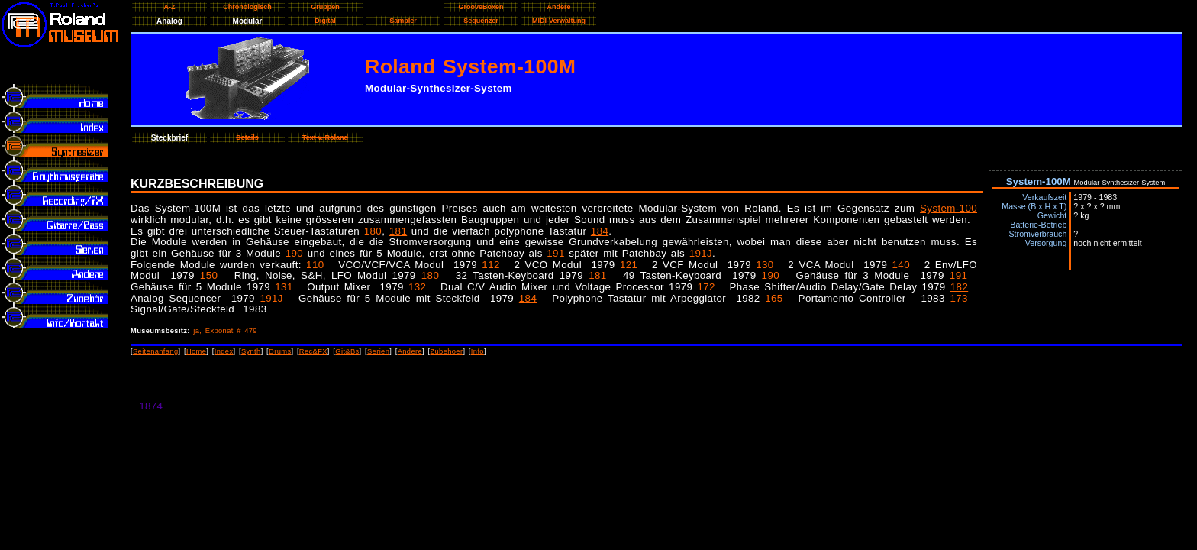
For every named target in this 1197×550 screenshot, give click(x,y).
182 (959, 287)
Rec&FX (313, 351)
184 (599, 231)
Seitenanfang (156, 351)
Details (247, 137)
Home (196, 351)
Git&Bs (347, 351)
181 (398, 231)
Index (224, 351)
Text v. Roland (325, 137)
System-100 (948, 208)
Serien (378, 351)
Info (477, 351)
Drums (280, 351)
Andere (410, 351)
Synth (251, 351)
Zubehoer (446, 351)
